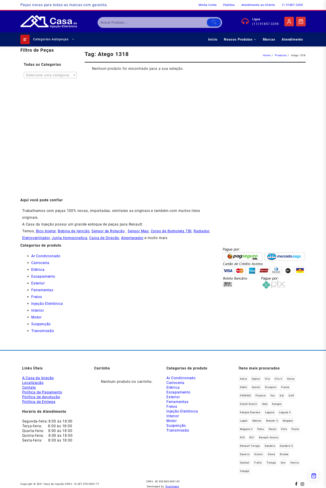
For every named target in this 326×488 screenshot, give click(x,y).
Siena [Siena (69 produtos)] (271, 454)
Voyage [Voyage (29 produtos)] (244, 471)
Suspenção (41, 324)
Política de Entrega (38, 402)
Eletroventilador (36, 238)
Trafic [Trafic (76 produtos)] (258, 462)
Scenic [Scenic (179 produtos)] (258, 454)
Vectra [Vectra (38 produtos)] (294, 462)
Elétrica (37, 269)
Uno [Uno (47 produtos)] (283, 462)
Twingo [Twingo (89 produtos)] (271, 462)
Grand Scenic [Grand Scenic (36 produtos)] (248, 404)
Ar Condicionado (45, 256)
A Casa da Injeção (38, 378)
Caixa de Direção (104, 238)
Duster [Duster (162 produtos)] (256, 387)
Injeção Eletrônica (47, 303)
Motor (36, 317)
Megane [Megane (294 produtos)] (288, 420)
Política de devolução (41, 397)
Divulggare (172, 486)
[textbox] (50, 76)
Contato (29, 387)
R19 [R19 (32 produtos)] (242, 437)
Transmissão (42, 331)
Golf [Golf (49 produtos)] (291, 395)
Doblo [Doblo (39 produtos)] (243, 387)
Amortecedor (132, 238)
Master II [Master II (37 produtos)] (272, 420)
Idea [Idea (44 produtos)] (264, 404)
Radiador (201, 231)
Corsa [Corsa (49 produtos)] (291, 378)
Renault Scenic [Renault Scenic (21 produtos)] (268, 437)
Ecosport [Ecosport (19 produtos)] (270, 387)
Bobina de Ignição (74, 231)
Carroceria (40, 263)
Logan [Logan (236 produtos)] (244, 420)
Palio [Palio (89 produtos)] (260, 429)
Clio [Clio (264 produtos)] (267, 378)
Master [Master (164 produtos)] (257, 420)
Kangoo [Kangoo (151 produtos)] (277, 404)
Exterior (38, 283)
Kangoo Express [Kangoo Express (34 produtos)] (250, 412)
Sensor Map (138, 231)
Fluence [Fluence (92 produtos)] (261, 395)
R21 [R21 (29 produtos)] (251, 437)
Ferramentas (42, 290)
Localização (33, 383)
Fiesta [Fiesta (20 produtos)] (285, 387)
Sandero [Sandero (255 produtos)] (270, 445)
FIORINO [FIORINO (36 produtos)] (245, 395)
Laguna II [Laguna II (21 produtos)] (285, 412)
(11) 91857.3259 (265, 24)
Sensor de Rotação (108, 231)
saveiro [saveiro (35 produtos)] (245, 454)
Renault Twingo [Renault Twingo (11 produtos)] (250, 445)
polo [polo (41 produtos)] (284, 429)
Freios (36, 297)
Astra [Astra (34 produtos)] (243, 378)
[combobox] (50, 75)
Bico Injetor (46, 231)
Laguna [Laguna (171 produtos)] (269, 412)
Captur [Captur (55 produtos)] (256, 378)
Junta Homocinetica (69, 238)
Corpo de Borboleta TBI (171, 231)
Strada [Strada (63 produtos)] (284, 454)
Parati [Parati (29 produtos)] (273, 429)
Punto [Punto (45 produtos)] (295, 429)
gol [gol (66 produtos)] (282, 395)
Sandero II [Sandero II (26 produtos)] (286, 445)
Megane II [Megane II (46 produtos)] (246, 429)
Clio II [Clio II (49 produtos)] (278, 378)
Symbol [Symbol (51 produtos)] (244, 462)
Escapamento (43, 276)
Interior (37, 310)
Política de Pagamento (42, 392)
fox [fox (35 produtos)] (273, 395)
